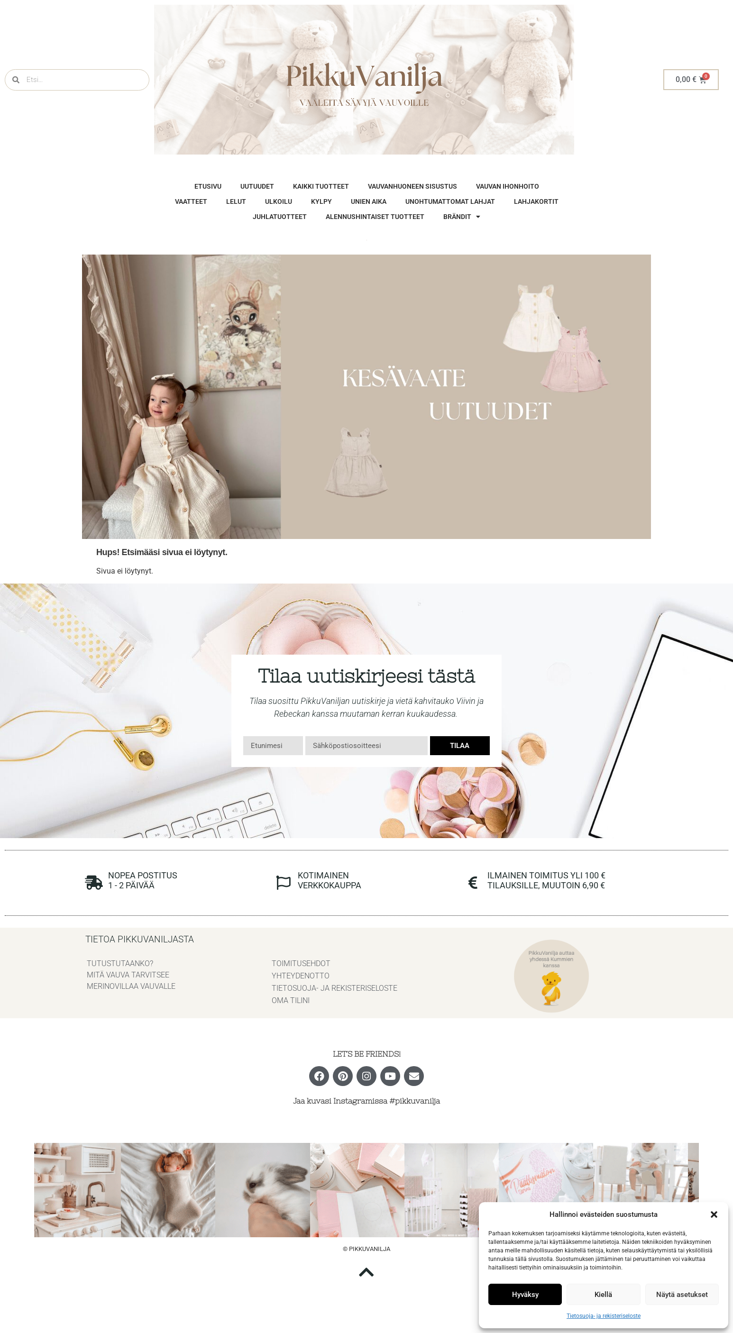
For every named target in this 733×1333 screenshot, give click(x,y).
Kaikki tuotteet (321, 186)
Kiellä (603, 1294)
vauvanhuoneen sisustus (412, 186)
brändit (461, 216)
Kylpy (321, 201)
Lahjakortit (536, 201)
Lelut (236, 201)
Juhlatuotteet (280, 216)
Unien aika (368, 201)
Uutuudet (257, 186)
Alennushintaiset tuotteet (375, 216)
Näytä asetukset (682, 1294)
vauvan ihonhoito (507, 186)
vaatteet (191, 201)
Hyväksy (525, 1294)
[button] (714, 1214)
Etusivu (207, 186)
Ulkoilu (278, 201)
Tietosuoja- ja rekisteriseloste (604, 1316)
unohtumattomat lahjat (450, 201)
